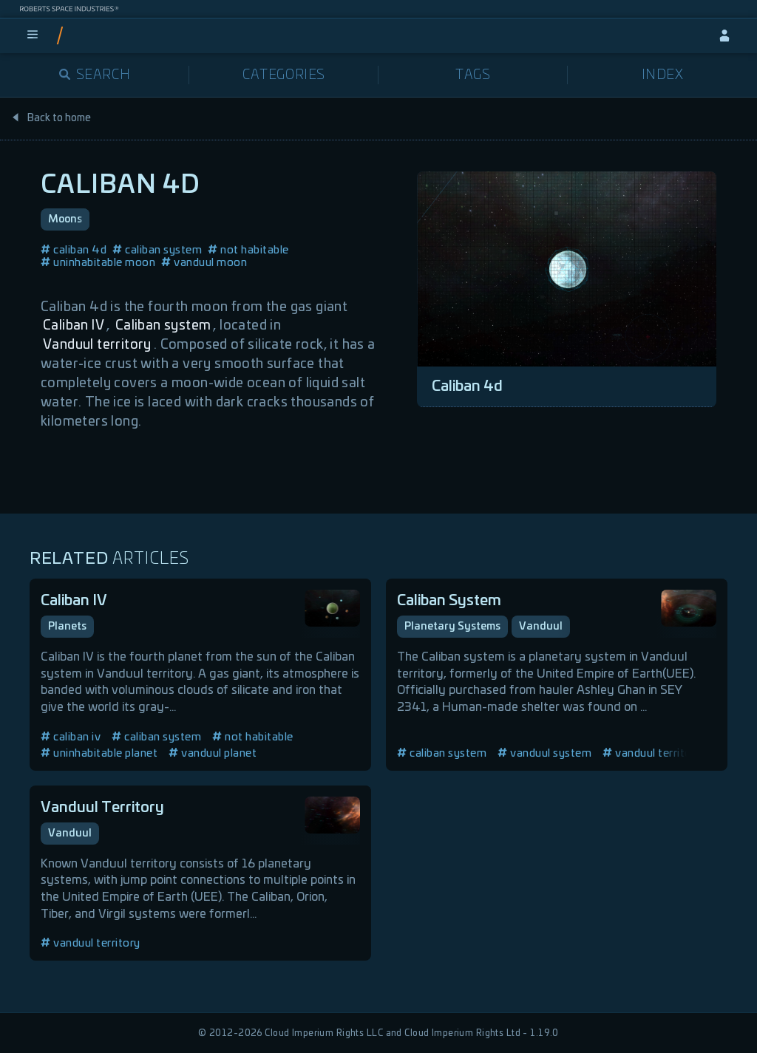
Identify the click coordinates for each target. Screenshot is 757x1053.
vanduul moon (204, 262)
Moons (65, 219)
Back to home (51, 118)
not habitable (248, 250)
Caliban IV (73, 326)
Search (95, 75)
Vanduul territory (97, 345)
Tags (472, 75)
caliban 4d (73, 250)
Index (663, 75)
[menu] (32, 35)
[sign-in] (724, 35)
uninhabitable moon (98, 262)
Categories (283, 75)
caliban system (157, 250)
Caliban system (163, 326)
